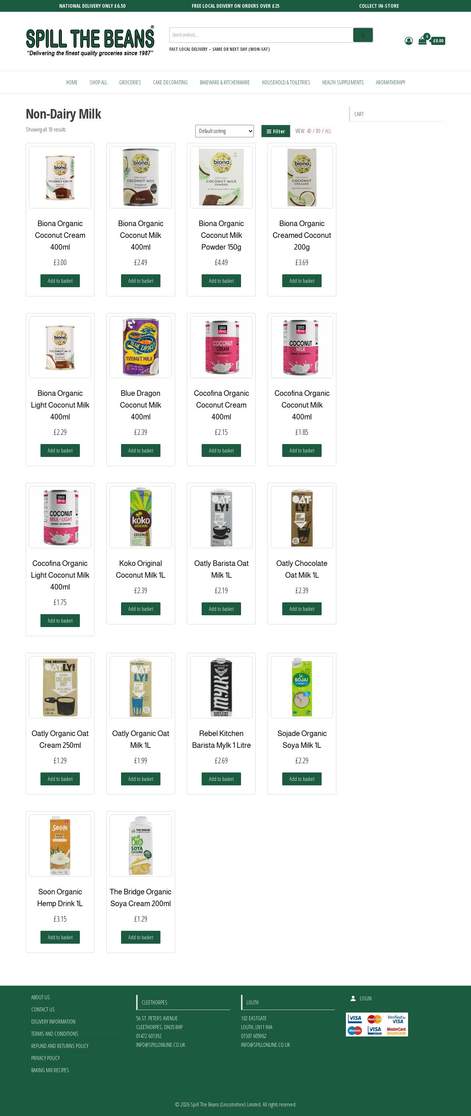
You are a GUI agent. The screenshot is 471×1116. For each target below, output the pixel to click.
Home (72, 82)
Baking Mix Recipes (50, 1070)
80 (318, 130)
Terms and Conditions (54, 1033)
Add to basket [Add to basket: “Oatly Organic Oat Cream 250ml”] (60, 778)
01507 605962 (253, 1035)
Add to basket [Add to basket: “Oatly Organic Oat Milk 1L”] (140, 778)
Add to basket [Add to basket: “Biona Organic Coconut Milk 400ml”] (140, 280)
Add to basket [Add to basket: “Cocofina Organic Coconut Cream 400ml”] (221, 450)
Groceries (130, 82)
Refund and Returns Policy (59, 1045)
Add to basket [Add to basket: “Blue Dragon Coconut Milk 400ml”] (140, 450)
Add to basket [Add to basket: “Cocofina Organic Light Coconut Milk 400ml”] (60, 620)
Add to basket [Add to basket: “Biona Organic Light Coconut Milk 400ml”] (60, 450)
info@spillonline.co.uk (160, 1044)
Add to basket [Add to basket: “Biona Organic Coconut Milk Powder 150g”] (221, 280)
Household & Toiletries (286, 82)
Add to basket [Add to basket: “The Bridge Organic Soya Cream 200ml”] (140, 937)
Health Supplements (343, 82)
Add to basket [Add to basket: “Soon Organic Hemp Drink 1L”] (60, 937)
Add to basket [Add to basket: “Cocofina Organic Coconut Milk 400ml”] (302, 450)
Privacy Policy (45, 1058)
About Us (40, 997)
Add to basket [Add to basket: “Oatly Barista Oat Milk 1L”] (221, 608)
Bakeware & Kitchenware (225, 82)
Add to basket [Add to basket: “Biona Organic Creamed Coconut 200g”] (302, 280)
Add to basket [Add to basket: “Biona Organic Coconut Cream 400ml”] (60, 280)
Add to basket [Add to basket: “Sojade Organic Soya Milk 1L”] (302, 778)
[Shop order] (224, 131)
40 (309, 130)
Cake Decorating (170, 82)
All (328, 130)
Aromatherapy (390, 82)
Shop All (98, 82)
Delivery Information (53, 1021)
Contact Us (43, 1009)
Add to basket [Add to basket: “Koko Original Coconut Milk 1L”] (140, 608)
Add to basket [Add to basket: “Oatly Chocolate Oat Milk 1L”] (302, 608)
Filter (276, 131)
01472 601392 (149, 1035)
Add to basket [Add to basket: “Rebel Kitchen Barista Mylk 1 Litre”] (221, 778)
